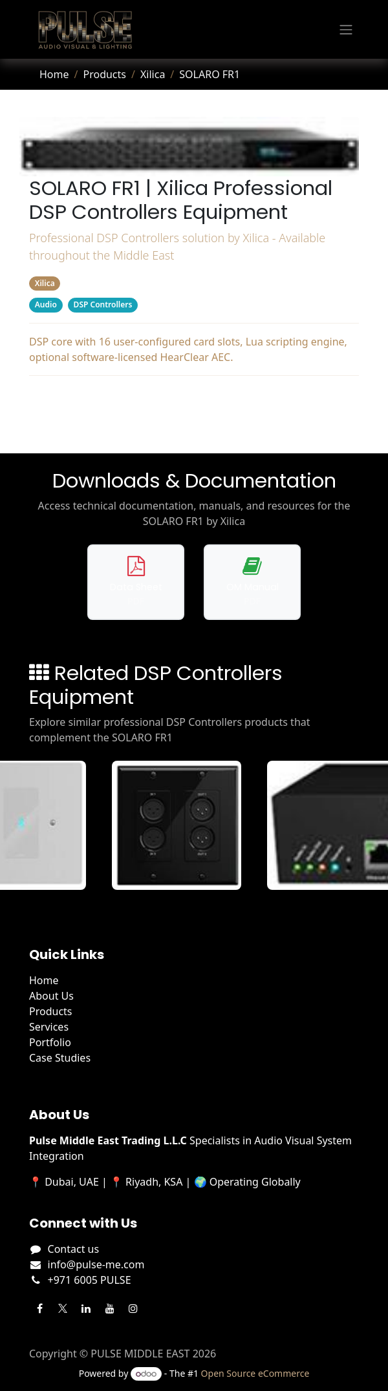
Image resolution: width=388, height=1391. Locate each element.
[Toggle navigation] (346, 29)
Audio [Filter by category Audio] (46, 304)
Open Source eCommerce (255, 1373)
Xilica (152, 74)
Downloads (194, 399)
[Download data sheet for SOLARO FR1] (135, 582)
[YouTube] (110, 1308)
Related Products (193, 425)
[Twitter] (62, 1308)
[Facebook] (39, 1308)
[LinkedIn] (86, 1308)
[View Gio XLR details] (187, 825)
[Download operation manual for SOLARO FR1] (252, 582)
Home (54, 74)
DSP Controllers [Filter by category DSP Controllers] (103, 304)
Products (104, 74)
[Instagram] (133, 1308)
